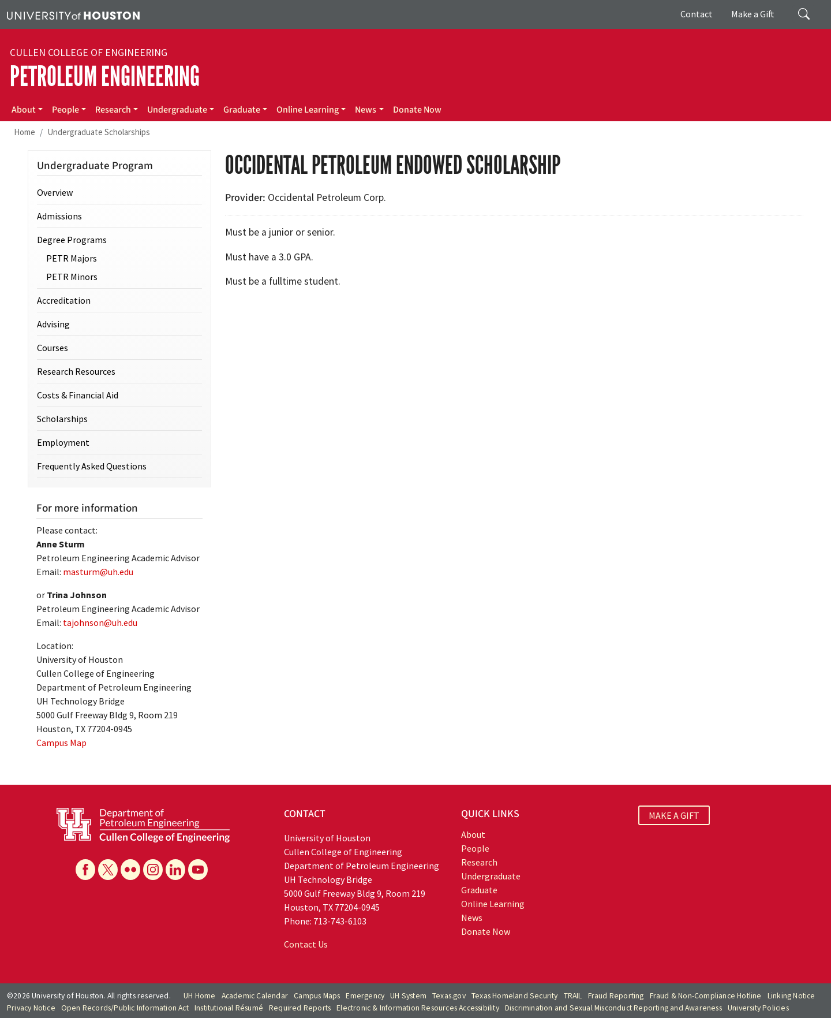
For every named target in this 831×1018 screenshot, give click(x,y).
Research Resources (76, 371)
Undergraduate (177, 109)
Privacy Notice (31, 1008)
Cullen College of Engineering (88, 52)
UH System (408, 996)
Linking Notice (791, 996)
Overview (55, 192)
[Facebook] (85, 869)
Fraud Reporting (616, 996)
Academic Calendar (255, 996)
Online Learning (307, 109)
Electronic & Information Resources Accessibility (417, 1008)
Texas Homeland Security (514, 996)
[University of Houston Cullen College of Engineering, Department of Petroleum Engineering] (143, 824)
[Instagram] (153, 869)
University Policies (758, 1008)
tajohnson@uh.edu (100, 622)
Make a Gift (752, 14)
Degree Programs (72, 239)
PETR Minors (72, 276)
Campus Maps (317, 996)
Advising (53, 324)
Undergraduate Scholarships (98, 131)
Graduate (241, 109)
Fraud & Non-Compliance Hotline (706, 996)
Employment (63, 442)
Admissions (59, 216)
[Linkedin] (175, 869)
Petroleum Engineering (105, 76)
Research (113, 109)
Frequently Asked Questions (92, 466)
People (65, 109)
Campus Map (61, 742)
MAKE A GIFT (674, 815)
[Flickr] (130, 869)
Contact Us (306, 944)
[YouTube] (198, 869)
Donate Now (417, 109)
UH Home (199, 996)
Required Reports (300, 1008)
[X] (108, 869)
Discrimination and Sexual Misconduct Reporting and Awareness (613, 1008)
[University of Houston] (73, 14)
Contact (696, 14)
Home (24, 131)
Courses (52, 347)
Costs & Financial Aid (77, 395)
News (365, 109)
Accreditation (64, 300)
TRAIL (573, 996)
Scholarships (62, 418)
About (24, 109)
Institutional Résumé (228, 1008)
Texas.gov (449, 996)
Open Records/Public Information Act (125, 1008)
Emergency (365, 996)
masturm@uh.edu (98, 571)
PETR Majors (71, 258)
